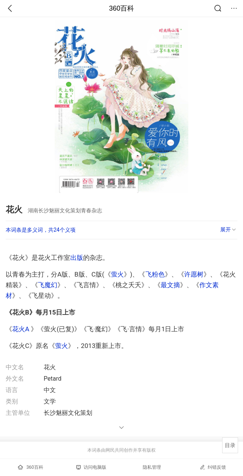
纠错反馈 (213, 467)
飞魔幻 (47, 285)
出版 (76, 257)
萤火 (117, 274)
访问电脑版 (91, 467)
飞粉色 (155, 274)
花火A (20, 329)
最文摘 (170, 285)
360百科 (121, 8)
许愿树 (194, 274)
